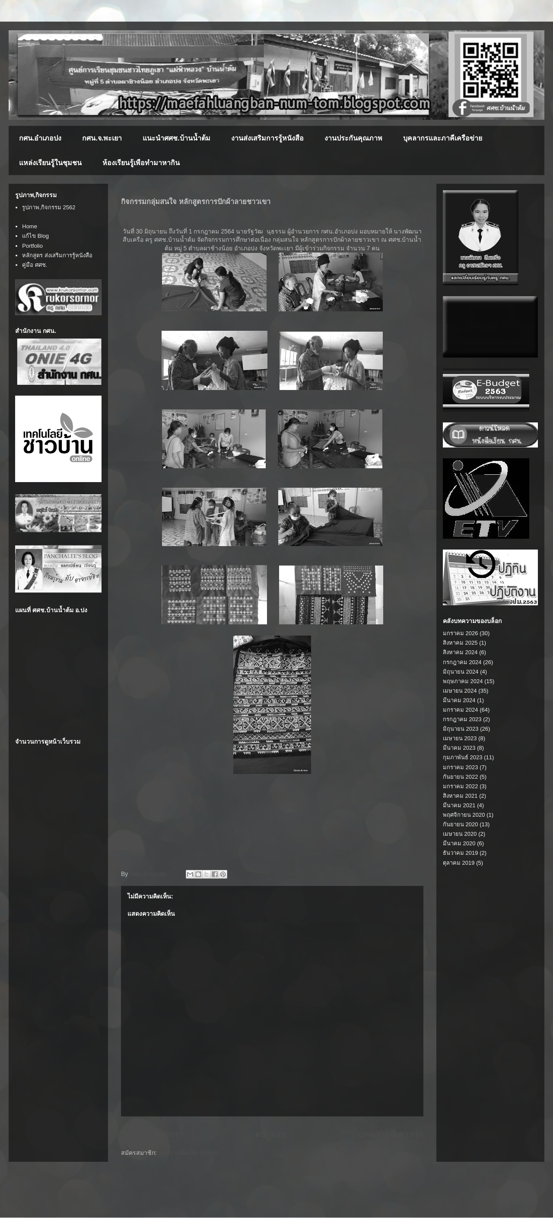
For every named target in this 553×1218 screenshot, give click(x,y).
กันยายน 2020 (460, 824)
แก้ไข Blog (35, 236)
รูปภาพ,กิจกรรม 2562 (48, 207)
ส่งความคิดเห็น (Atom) (188, 1152)
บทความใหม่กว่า (152, 1134)
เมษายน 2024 (460, 690)
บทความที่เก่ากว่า (391, 1134)
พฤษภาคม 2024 (463, 681)
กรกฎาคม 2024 (462, 662)
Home (29, 226)
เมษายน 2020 (460, 834)
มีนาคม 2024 (459, 700)
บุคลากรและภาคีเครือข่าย (442, 138)
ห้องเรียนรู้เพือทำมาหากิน (141, 162)
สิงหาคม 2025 (460, 642)
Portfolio (32, 246)
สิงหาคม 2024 (460, 652)
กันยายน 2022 (460, 777)
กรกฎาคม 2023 (462, 719)
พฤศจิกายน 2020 (464, 815)
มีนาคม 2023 (459, 748)
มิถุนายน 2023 (461, 729)
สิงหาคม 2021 (460, 796)
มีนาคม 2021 (459, 805)
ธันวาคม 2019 (460, 853)
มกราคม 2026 (460, 633)
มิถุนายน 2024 (461, 671)
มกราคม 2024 (460, 710)
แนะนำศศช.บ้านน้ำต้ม (176, 138)
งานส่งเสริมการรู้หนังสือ (267, 138)
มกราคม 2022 (460, 786)
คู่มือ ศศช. (34, 265)
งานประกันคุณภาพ (353, 138)
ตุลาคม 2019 (459, 863)
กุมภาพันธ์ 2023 (463, 757)
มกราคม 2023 (460, 767)
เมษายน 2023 (460, 738)
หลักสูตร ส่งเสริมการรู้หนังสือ (57, 255)
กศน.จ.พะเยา (102, 138)
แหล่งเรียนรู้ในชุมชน (50, 162)
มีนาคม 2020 (459, 843)
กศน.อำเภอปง (40, 138)
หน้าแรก (270, 1134)
